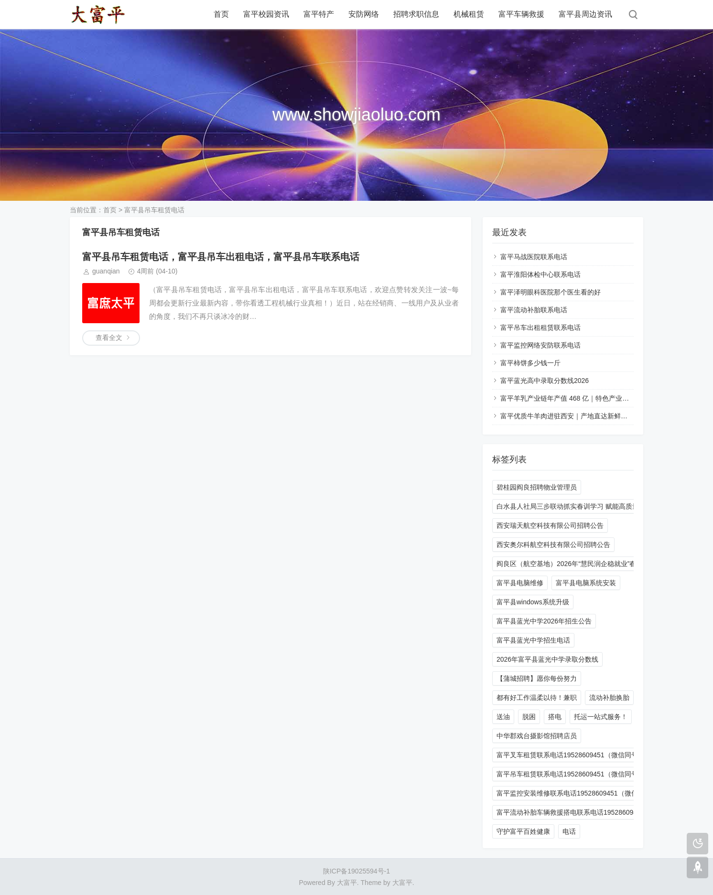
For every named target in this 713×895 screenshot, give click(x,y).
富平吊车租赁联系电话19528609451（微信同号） (571, 774)
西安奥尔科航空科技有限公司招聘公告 (553, 544)
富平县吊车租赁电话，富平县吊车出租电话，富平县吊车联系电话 (220, 256)
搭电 (555, 716)
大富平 (402, 882)
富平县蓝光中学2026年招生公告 (544, 621)
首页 (221, 14)
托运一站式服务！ (600, 716)
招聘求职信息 (416, 14)
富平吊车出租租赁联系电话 (540, 327)
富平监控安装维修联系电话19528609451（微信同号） (577, 793)
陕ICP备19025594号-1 (356, 871)
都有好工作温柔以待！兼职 (537, 697)
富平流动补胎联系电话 (533, 310)
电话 (569, 831)
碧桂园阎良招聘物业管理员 (537, 487)
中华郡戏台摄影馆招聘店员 (537, 736)
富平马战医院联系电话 (533, 257)
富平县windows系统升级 (533, 602)
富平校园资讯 (266, 14)
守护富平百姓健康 (523, 831)
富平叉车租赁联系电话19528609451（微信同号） (571, 755)
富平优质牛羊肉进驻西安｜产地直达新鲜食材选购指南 (580, 416)
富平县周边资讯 (585, 14)
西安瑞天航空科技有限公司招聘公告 (550, 525)
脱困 (529, 716)
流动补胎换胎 (609, 697)
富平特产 (318, 14)
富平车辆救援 (521, 14)
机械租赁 (469, 14)
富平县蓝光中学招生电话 (533, 640)
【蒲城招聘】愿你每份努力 (537, 678)
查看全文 (109, 337)
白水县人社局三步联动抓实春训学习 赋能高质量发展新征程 (584, 506)
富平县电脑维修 (520, 583)
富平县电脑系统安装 (586, 583)
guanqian (106, 271)
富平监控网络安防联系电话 (540, 345)
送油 (503, 716)
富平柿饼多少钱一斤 (530, 363)
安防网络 (363, 14)
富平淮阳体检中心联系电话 (540, 274)
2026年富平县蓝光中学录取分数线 (547, 659)
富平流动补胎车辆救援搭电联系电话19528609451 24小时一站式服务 (599, 812)
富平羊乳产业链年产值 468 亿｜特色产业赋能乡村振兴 (581, 398)
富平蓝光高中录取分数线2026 (544, 380)
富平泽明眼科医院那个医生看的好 (550, 292)
